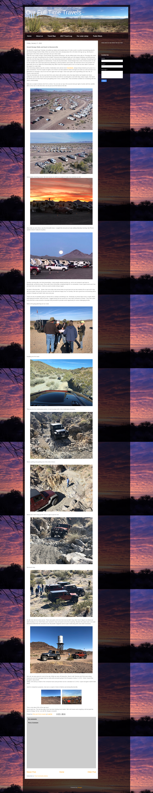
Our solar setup (82, 36)
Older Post (92, 772)
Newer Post (31, 772)
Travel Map (52, 36)
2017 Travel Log (66, 36)
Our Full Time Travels (53, 12)
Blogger (80, 787)
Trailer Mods (97, 36)
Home (29, 36)
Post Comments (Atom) (41, 776)
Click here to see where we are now (112, 42)
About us (39, 36)
